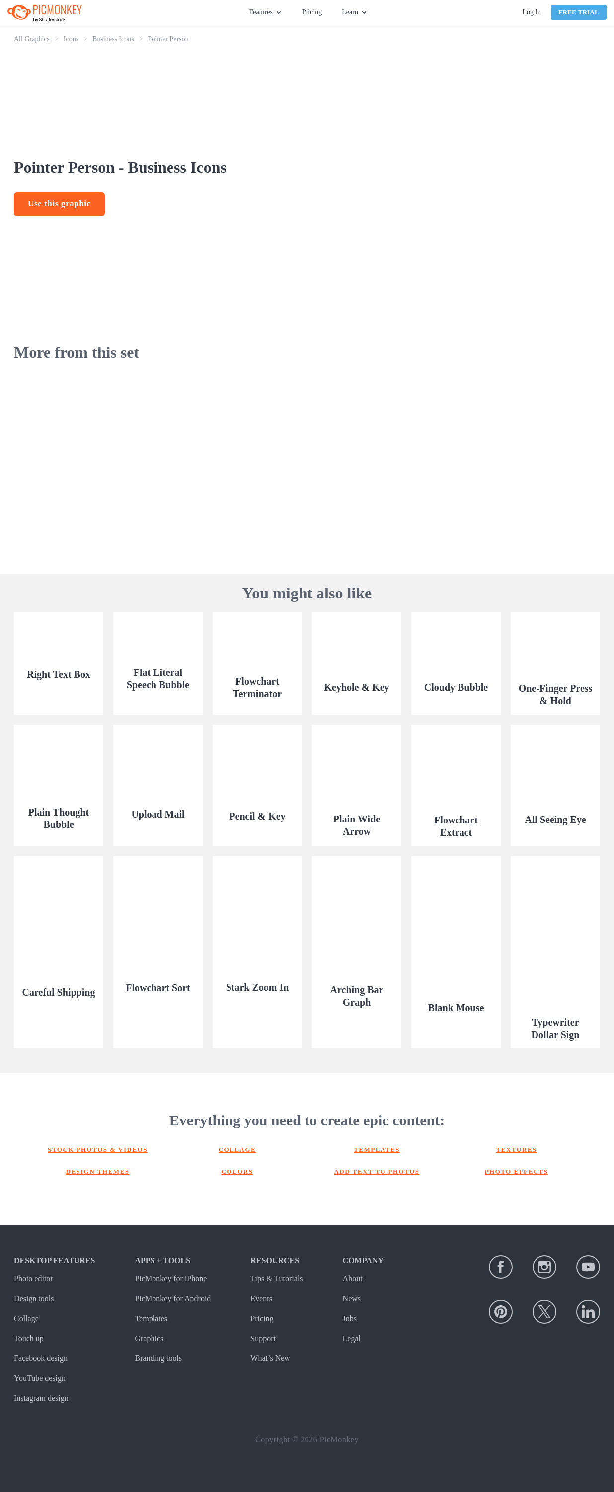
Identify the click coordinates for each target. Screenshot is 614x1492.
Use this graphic (59, 203)
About (353, 1278)
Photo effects (516, 1171)
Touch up (29, 1338)
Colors (237, 1171)
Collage (237, 1149)
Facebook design (41, 1358)
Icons (71, 39)
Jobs (350, 1318)
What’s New (270, 1358)
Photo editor (33, 1278)
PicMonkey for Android (173, 1298)
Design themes (98, 1171)
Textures (516, 1149)
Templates (377, 1149)
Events (261, 1298)
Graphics (149, 1338)
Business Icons (113, 39)
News (352, 1298)
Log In (531, 12)
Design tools (34, 1298)
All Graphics (32, 39)
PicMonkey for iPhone (171, 1278)
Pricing (312, 12)
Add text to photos (376, 1171)
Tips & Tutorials (276, 1278)
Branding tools (158, 1358)
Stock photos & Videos (98, 1149)
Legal (352, 1338)
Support (263, 1338)
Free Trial (578, 12)
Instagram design (41, 1398)
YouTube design (40, 1378)
